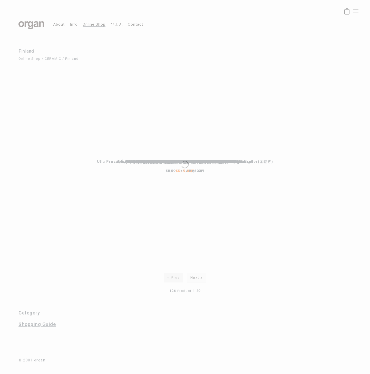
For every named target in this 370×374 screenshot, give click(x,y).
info (74, 24)
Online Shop (29, 59)
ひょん (117, 24)
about (59, 24)
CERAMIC (53, 59)
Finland (72, 59)
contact (135, 24)
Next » (196, 277)
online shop (94, 24)
